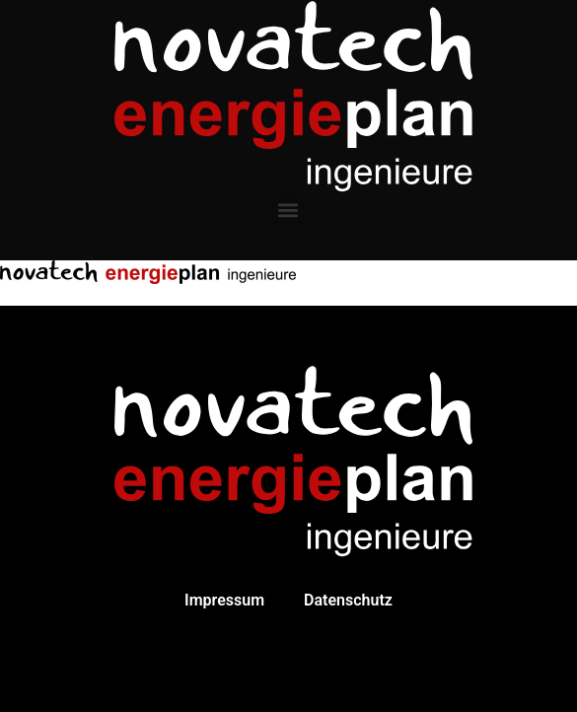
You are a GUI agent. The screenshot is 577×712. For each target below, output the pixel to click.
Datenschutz (348, 600)
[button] (288, 209)
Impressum (224, 600)
